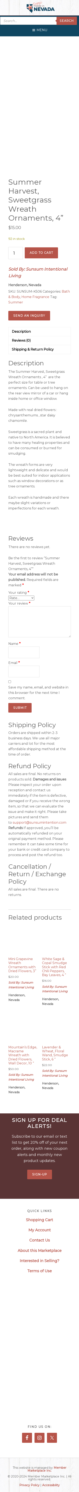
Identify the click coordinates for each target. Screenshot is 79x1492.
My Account (39, 1230)
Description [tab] (21, 332)
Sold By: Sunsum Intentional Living (37, 273)
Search (67, 21)
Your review (19, 603)
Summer (15, 302)
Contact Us (39, 1240)
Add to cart (41, 253)
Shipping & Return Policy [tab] (33, 349)
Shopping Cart (39, 1220)
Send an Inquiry (29, 316)
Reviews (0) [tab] (21, 340)
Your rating (18, 593)
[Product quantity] (15, 253)
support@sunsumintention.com (40, 823)
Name (14, 644)
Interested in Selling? (39, 1261)
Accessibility (51, 1485)
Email (14, 663)
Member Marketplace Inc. (46, 1469)
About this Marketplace (40, 1250)
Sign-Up (39, 1174)
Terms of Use (39, 1271)
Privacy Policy (29, 1485)
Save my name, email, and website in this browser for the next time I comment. (38, 692)
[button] (42, 29)
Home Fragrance (35, 297)
